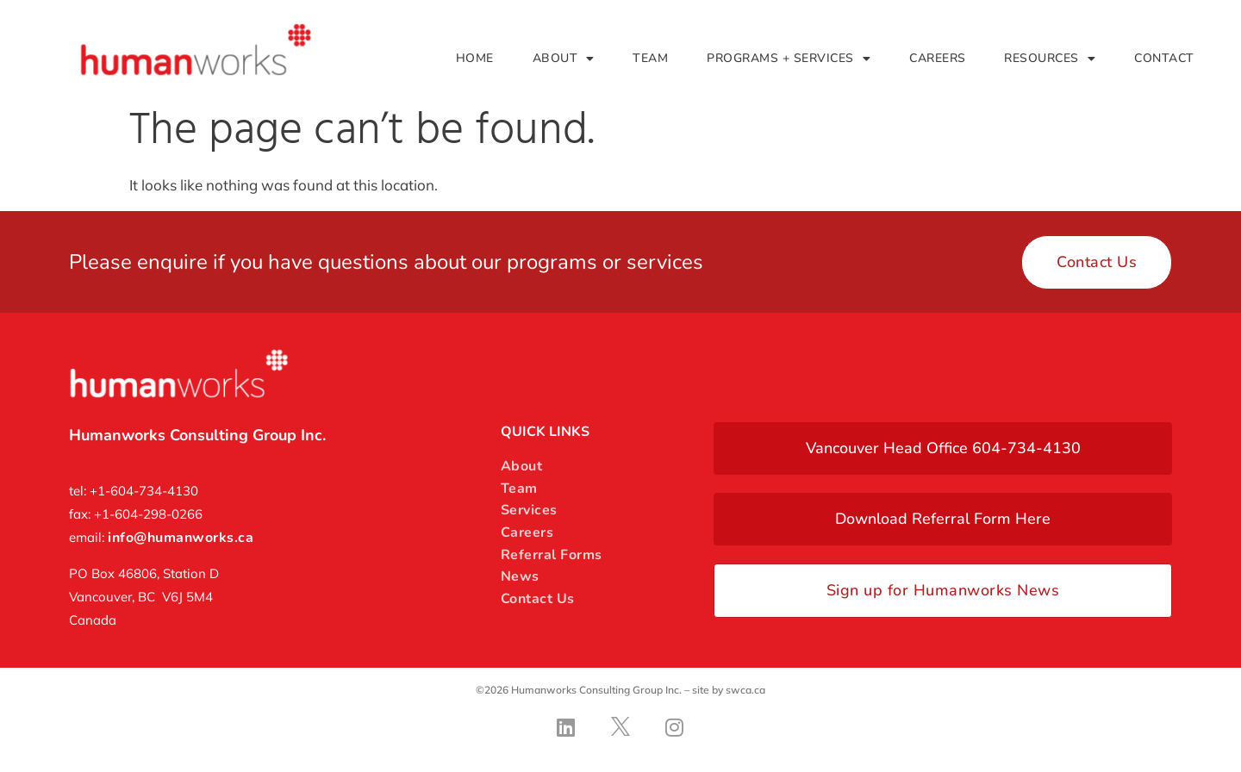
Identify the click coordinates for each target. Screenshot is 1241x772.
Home (475, 58)
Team (650, 58)
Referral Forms (551, 554)
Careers (937, 58)
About (564, 58)
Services (529, 510)
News (520, 576)
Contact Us (538, 598)
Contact (1164, 58)
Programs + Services (788, 58)
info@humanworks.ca (180, 537)
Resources (1049, 58)
